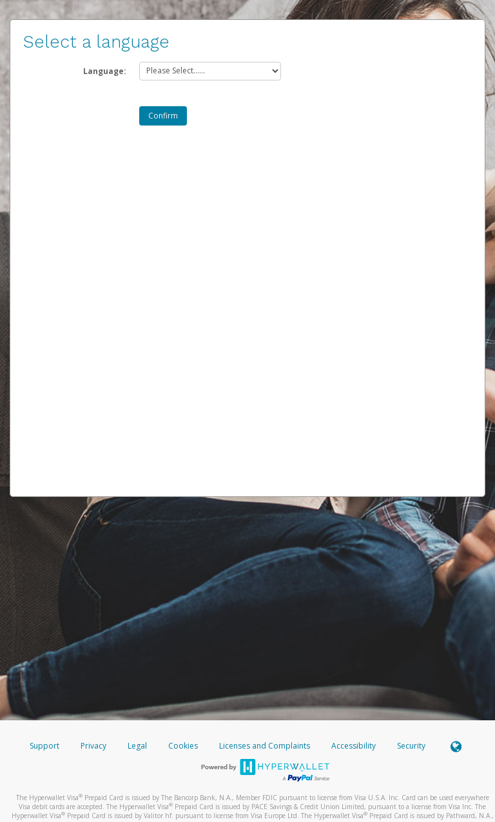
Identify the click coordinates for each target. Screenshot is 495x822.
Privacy (93, 745)
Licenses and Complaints (265, 745)
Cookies (183, 745)
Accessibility (353, 745)
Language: (104, 71)
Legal (137, 745)
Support (44, 745)
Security (411, 745)
